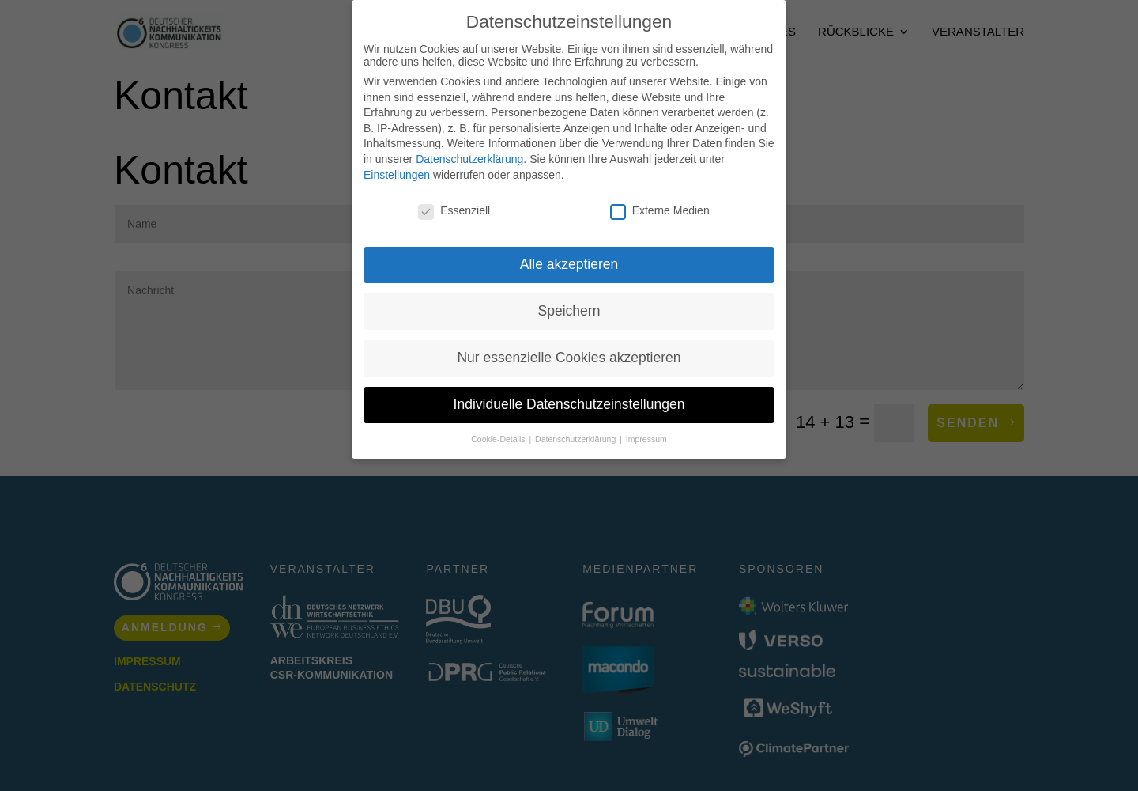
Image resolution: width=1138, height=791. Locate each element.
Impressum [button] (646, 439)
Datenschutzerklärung (469, 159)
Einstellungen (397, 174)
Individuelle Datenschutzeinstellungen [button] (569, 404)
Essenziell (454, 210)
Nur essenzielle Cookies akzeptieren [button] (568, 357)
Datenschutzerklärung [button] (576, 439)
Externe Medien (660, 210)
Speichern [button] (569, 311)
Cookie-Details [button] (499, 439)
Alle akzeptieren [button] (569, 264)
